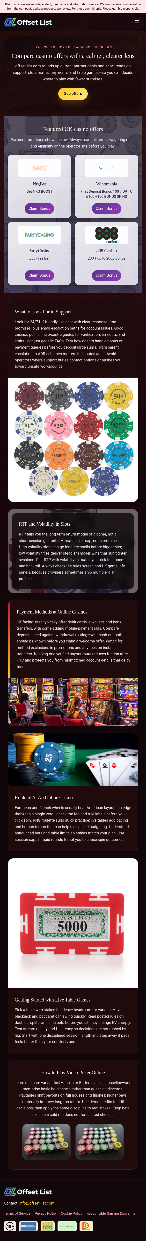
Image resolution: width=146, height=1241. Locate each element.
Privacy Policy (46, 1213)
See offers (73, 93)
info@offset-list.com (36, 1203)
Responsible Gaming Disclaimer (112, 1213)
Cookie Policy (71, 1213)
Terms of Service (17, 1213)
